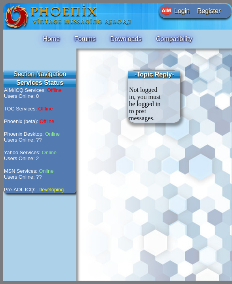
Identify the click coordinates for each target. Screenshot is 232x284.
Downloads (125, 39)
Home (51, 39)
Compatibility (174, 39)
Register (209, 10)
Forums (85, 39)
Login (182, 10)
